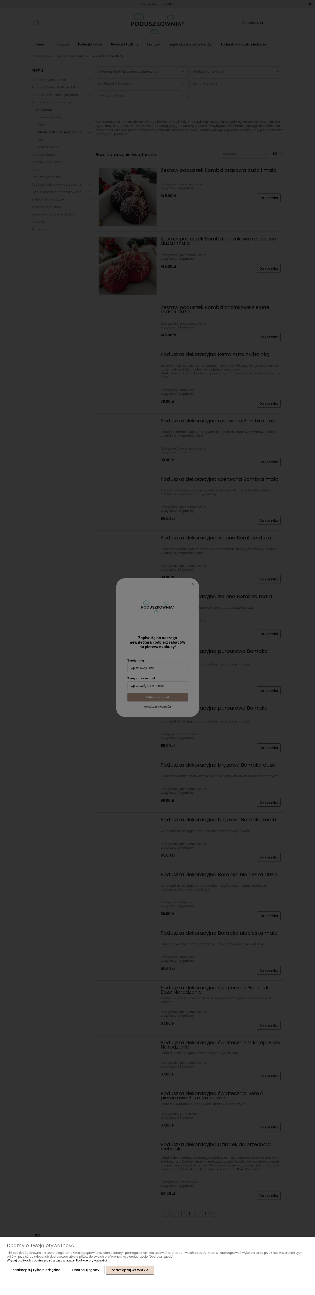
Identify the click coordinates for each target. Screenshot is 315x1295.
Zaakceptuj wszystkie (129, 1270)
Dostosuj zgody (85, 1270)
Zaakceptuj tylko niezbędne (36, 1270)
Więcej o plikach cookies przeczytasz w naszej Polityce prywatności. (57, 1260)
